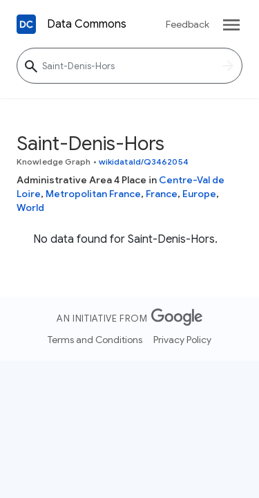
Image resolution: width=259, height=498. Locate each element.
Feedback (187, 24)
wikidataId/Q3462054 (144, 161)
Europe (199, 193)
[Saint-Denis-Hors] (129, 66)
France (162, 193)
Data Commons (86, 24)
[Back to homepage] (26, 24)
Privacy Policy (182, 339)
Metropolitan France (93, 193)
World (30, 207)
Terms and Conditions (95, 339)
